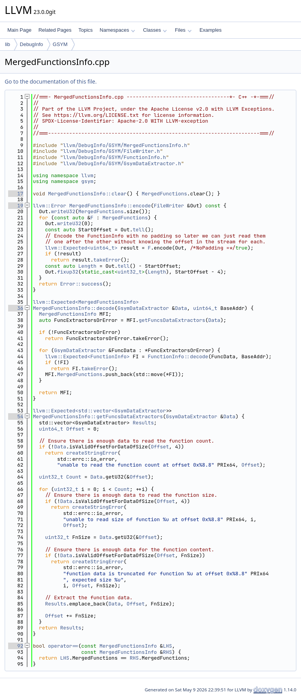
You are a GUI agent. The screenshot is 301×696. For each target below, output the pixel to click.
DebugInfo (31, 44)
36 (15, 308)
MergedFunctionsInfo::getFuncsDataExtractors (98, 416)
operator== (63, 646)
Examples (211, 30)
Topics (85, 30)
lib (7, 44)
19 (15, 205)
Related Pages (54, 30)
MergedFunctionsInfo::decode (74, 308)
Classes (155, 30)
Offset (75, 429)
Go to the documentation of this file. (50, 81)
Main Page (19, 30)
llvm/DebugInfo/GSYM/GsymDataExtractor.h (122, 163)
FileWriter (169, 205)
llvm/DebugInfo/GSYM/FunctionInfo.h (114, 157)
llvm (87, 175)
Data (181, 308)
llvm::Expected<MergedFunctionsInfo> (86, 302)
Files (183, 30)
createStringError (92, 453)
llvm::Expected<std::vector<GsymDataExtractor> (101, 410)
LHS (167, 646)
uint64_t (205, 308)
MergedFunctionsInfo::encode (110, 205)
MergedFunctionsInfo (67, 314)
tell (138, 229)
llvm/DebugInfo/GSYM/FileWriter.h (111, 151)
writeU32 (63, 211)
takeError (106, 260)
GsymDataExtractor (143, 308)
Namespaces (117, 30)
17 (15, 193)
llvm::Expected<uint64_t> (81, 248)
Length (87, 266)
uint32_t (129, 271)
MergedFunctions (164, 193)
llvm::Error (49, 205)
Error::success (81, 283)
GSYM (60, 44)
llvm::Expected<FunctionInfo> (87, 356)
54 (15, 416)
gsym (87, 181)
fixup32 (67, 271)
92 (15, 646)
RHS (167, 652)
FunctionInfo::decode (178, 356)
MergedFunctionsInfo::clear (87, 193)
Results (143, 422)
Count (73, 477)
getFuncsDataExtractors (172, 320)
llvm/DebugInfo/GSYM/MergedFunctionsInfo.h (125, 145)
